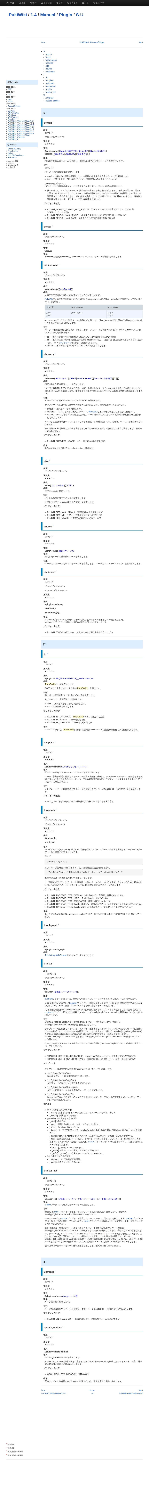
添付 (33, 3)
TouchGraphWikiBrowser (56, 955)
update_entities (53, 101)
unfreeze (50, 98)
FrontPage (13, 151)
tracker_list (51, 92)
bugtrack (49, 999)
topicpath (50, 83)
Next (141, 42)
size (47, 66)
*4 (104, 1233)
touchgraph (51, 86)
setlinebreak (51, 60)
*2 (74, 1233)
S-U (80, 14)
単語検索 (98, 3)
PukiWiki (18, 14)
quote (10, 101)
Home (92, 1390)
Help (10, 153)
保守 (10, 89)
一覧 (85, 3)
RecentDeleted (14, 106)
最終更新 (72, 3)
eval (9, 99)
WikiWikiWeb (13, 113)
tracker (49, 89)
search (49, 54)
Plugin (65, 14)
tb (46, 77)
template (50, 80)
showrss (49, 63)
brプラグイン (66, 342)
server (48, 57)
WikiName (12, 115)
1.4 (34, 14)
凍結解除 (46, 3)
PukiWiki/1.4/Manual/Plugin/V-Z (21, 121)
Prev (43, 42)
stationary (50, 72)
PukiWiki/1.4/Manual (16, 137)
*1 (65, 1233)
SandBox (11, 119)
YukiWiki (11, 111)
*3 (88, 1233)
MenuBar (93, 412)
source (49, 69)
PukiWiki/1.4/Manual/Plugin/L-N (21, 127)
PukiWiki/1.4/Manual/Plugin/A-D (21, 133)
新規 (59, 3)
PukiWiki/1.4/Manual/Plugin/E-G (21, 131)
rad (10, 3)
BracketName (14, 149)
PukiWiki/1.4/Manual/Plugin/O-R (21, 125)
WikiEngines (13, 117)
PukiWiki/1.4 (13, 139)
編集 (22, 3)
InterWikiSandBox (16, 155)
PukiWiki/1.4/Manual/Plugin (19, 135)
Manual (47, 14)
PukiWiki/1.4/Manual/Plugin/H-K (21, 129)
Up (92, 1393)
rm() (9, 94)
